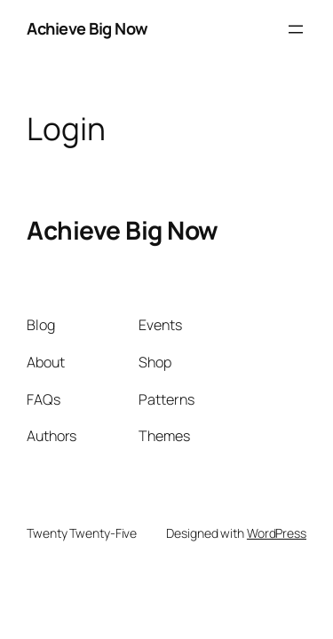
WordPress (276, 533)
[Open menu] (295, 29)
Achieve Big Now (87, 28)
